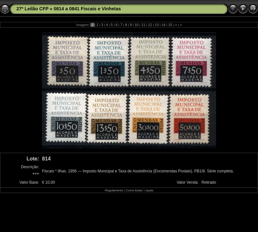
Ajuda (149, 190)
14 (163, 25)
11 (143, 25)
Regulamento (114, 190)
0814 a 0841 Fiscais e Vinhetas (87, 8)
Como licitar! (134, 190)
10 (137, 25)
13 (157, 25)
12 (150, 25)
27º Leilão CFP (32, 8)
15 (170, 25)
